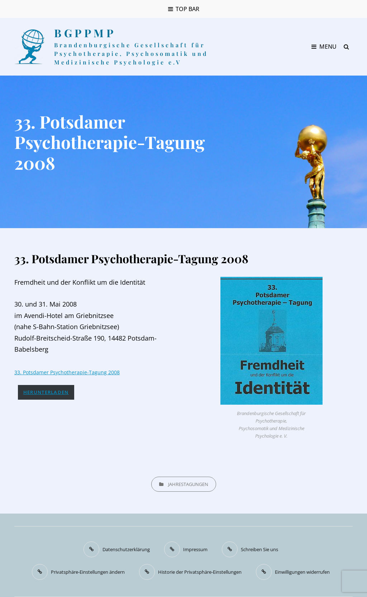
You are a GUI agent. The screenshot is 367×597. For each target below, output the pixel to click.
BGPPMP (85, 33)
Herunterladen (46, 392)
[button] (78, 572)
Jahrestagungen (188, 484)
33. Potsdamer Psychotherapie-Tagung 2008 (67, 372)
